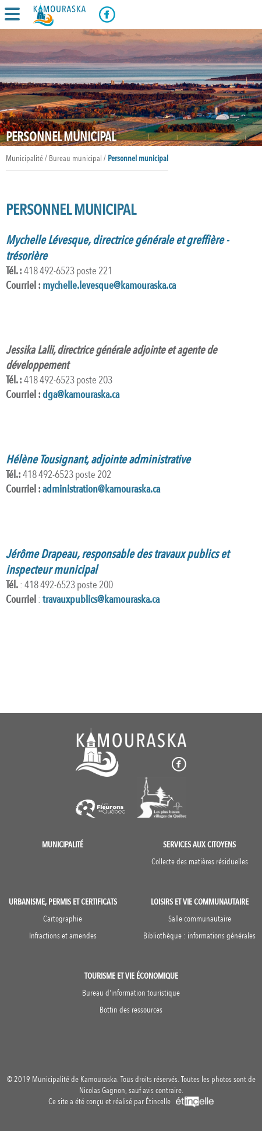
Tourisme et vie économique (131, 976)
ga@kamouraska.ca (81, 395)
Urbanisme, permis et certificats (63, 901)
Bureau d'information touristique (131, 993)
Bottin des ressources (131, 1009)
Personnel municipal (138, 158)
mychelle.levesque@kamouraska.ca (109, 285)
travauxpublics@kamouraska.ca (101, 599)
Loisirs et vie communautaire (200, 901)
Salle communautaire (199, 918)
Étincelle (180, 1101)
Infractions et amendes (63, 935)
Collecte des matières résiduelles (199, 861)
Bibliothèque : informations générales (199, 935)
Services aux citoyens (199, 844)
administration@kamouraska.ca (101, 489)
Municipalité (62, 844)
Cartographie (62, 918)
